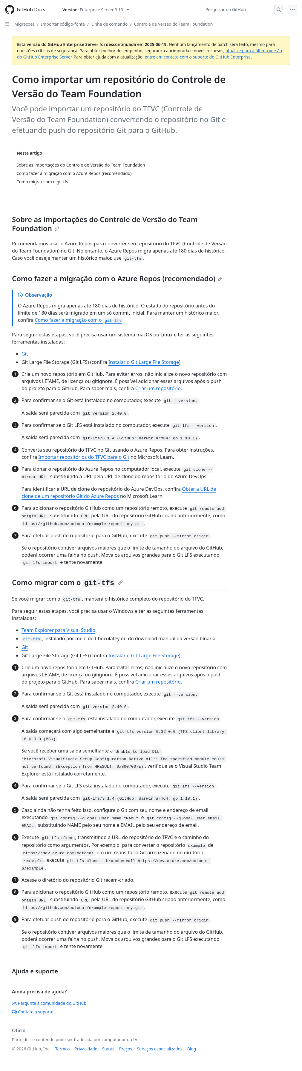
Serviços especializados (159, 1049)
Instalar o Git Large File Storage (143, 362)
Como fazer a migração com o (79, 320)
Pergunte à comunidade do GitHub (49, 1003)
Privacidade (86, 1049)
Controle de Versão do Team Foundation (173, 24)
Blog (191, 1049)
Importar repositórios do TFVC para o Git (83, 457)
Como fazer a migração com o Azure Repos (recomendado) (117, 278)
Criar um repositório (158, 388)
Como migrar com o (67, 582)
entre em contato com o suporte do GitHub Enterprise (198, 57)
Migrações (24, 24)
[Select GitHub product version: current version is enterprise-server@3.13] (96, 9)
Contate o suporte (32, 1012)
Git (25, 353)
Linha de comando (109, 24)
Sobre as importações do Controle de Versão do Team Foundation (105, 223)
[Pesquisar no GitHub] (238, 9)
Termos (62, 1049)
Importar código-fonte (63, 24)
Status (108, 1049)
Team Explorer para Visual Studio (58, 630)
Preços (125, 1049)
